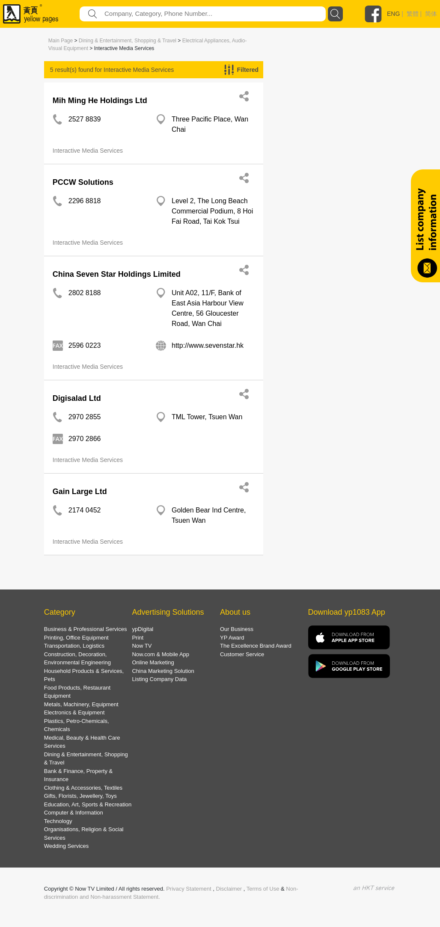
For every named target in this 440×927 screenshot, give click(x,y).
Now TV (142, 646)
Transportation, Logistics (74, 646)
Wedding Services (66, 846)
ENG (393, 13)
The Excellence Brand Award (255, 646)
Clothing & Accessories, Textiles (83, 788)
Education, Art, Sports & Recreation (88, 804)
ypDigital (142, 629)
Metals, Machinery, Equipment (81, 704)
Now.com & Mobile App (160, 654)
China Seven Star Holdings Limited (117, 274)
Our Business (236, 629)
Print (137, 637)
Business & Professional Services (85, 629)
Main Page (60, 41)
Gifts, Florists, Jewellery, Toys (80, 796)
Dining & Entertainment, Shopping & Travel (127, 41)
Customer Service (242, 654)
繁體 (413, 13)
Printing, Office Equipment (76, 637)
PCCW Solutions (83, 182)
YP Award (232, 637)
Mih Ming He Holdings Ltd (100, 100)
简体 (431, 13)
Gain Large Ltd (80, 491)
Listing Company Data (159, 679)
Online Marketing (153, 662)
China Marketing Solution (163, 671)
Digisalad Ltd (77, 398)
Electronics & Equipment (74, 712)
